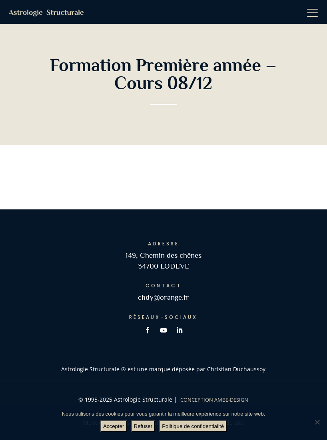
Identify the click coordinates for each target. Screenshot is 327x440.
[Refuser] (317, 422)
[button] (315, 12)
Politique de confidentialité (193, 426)
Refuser (143, 426)
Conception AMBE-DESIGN (214, 399)
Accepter (113, 426)
